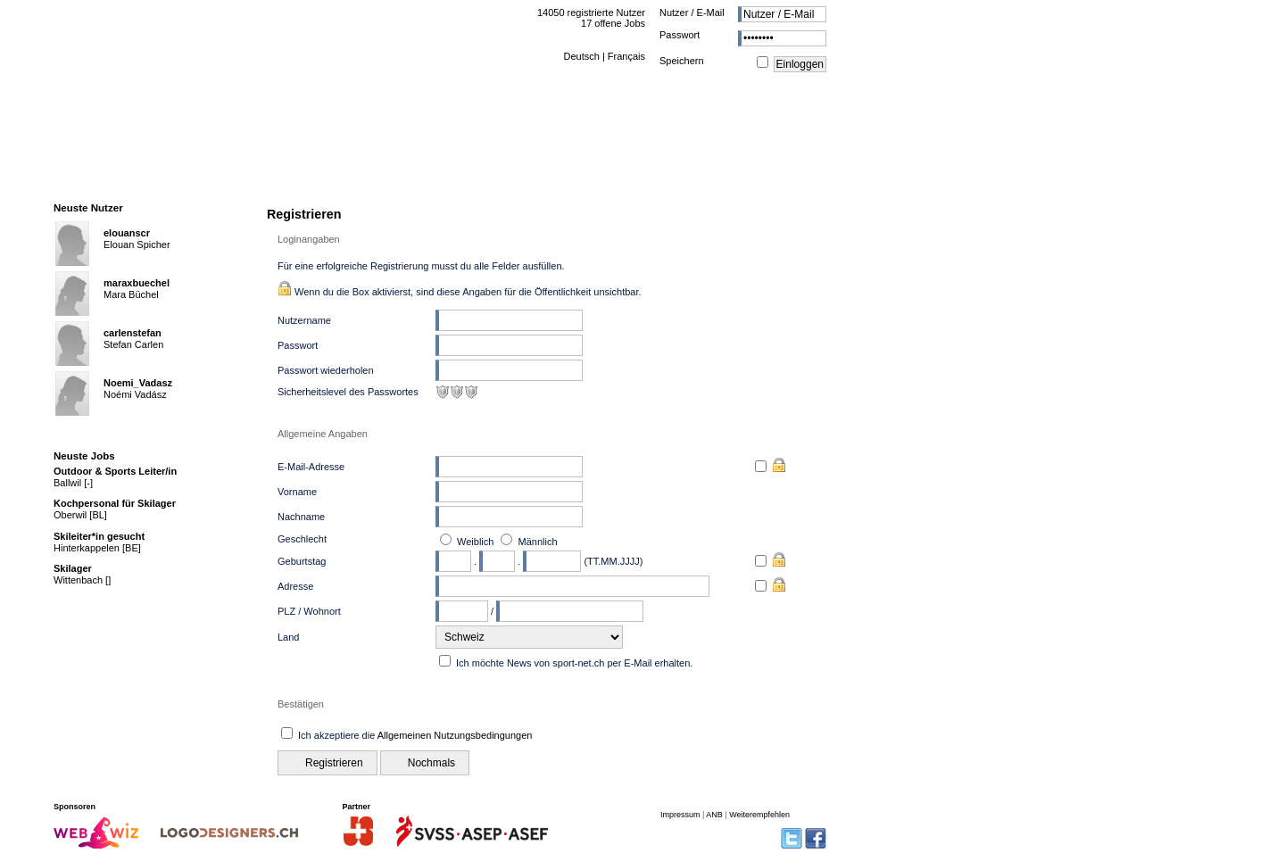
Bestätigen (301, 704)
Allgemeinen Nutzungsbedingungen (455, 735)
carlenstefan (133, 332)
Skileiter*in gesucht (99, 536)
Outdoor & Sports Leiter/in (115, 471)
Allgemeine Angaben (323, 433)
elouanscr (127, 233)
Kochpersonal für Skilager (115, 503)
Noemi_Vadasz (138, 382)
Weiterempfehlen (759, 814)
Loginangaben (309, 239)
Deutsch (581, 56)
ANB (714, 814)
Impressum (680, 814)
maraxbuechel (137, 282)
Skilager (73, 568)
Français (626, 56)
